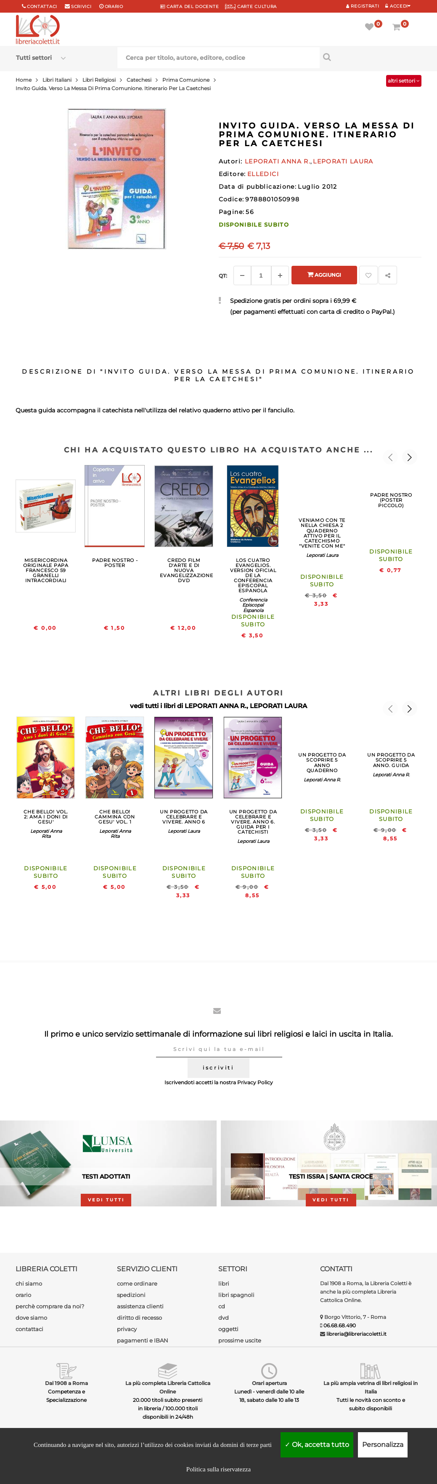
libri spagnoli (236, 1294)
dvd (223, 1317)
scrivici (81, 6)
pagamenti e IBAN (142, 1340)
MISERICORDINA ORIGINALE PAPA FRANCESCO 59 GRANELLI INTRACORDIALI (46, 570)
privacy (127, 1329)
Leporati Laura (322, 555)
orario (114, 6)
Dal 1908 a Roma (66, 1383)
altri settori (404, 81)
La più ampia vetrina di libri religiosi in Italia (370, 1387)
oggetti (228, 1329)
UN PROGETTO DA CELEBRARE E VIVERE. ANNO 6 (184, 817)
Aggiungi (324, 274)
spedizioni (131, 1294)
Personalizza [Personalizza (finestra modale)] (382, 1445)
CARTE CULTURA (251, 6)
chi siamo (29, 1283)
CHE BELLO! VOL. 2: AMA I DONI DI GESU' (46, 817)
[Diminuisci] (242, 275)
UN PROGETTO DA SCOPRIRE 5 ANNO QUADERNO (322, 762)
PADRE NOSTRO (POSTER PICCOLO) (391, 500)
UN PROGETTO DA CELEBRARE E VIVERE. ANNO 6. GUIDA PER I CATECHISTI (253, 822)
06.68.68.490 (339, 1325)
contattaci (29, 1329)
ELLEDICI (263, 174)
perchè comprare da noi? (50, 1306)
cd (221, 1306)
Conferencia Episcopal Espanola (253, 605)
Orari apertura (269, 1383)
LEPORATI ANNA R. (215, 706)
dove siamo (31, 1317)
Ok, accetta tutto (317, 1445)
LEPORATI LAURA (278, 706)
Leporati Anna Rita (46, 833)
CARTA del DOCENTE (189, 6)
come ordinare (137, 1283)
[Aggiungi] (280, 275)
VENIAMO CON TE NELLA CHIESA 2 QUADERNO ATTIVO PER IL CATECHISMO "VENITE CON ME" (322, 532)
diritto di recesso (139, 1317)
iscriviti (218, 1067)
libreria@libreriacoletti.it (356, 1334)
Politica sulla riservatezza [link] (218, 1469)
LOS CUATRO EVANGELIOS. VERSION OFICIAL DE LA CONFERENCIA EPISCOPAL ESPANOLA (253, 575)
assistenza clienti (140, 1306)
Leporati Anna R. (322, 780)
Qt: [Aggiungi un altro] (223, 276)
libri (223, 1283)
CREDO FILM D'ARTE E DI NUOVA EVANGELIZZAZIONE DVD (186, 570)
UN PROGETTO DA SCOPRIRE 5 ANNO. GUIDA (391, 760)
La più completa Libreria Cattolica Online (167, 1387)
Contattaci (42, 6)
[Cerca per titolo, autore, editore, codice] (370, 56)
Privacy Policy (255, 1082)
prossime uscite (239, 1340)
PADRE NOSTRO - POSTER (115, 562)
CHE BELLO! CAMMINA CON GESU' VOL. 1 (115, 817)
